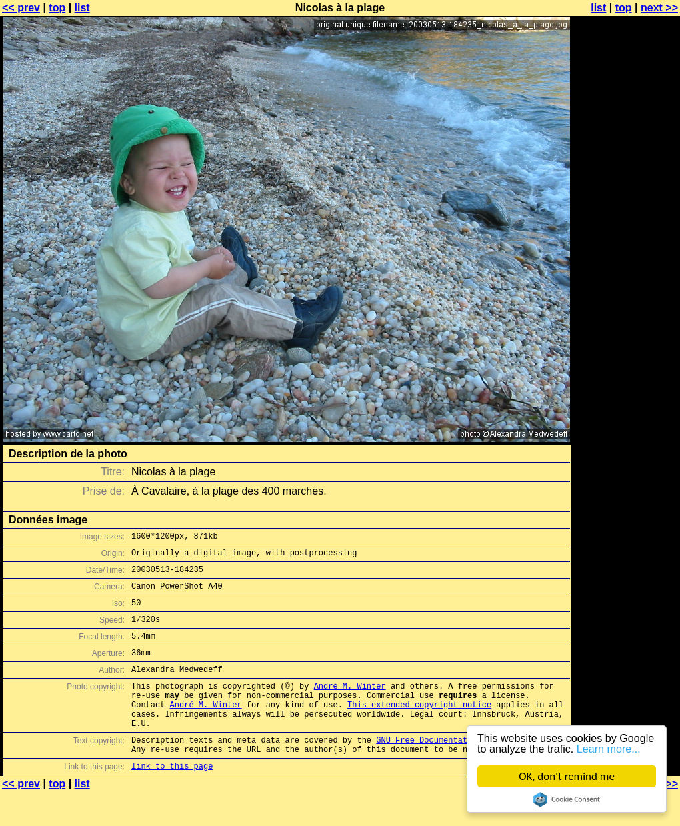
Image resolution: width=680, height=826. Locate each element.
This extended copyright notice (419, 728)
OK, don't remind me (567, 776)
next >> (659, 7)
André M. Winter (350, 705)
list (82, 7)
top (57, 7)
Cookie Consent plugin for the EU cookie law (566, 799)
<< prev (21, 7)
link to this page (172, 799)
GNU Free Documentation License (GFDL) (464, 769)
